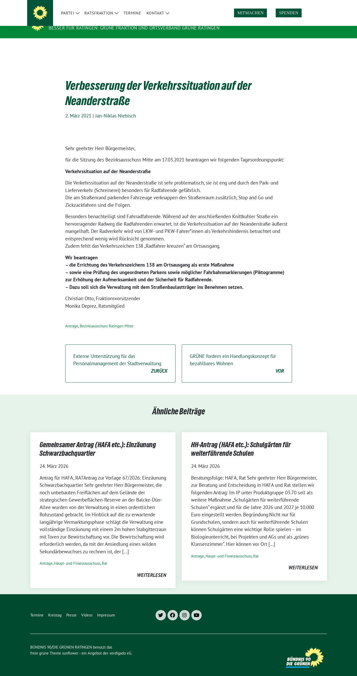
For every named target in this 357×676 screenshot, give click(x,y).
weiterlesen (151, 567)
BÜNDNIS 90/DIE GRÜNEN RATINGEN (94, 20)
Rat (104, 555)
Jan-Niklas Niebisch (115, 108)
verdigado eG (120, 645)
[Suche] (310, 5)
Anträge (71, 317)
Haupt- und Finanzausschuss (77, 555)
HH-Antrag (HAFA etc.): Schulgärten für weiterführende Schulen (241, 442)
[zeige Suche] (318, 5)
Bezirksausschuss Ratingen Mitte (106, 317)
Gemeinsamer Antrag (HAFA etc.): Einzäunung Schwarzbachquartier (98, 442)
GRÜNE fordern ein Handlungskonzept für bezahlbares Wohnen (237, 356)
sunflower (70, 645)
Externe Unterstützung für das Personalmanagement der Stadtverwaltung (120, 356)
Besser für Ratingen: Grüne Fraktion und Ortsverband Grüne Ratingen (134, 28)
